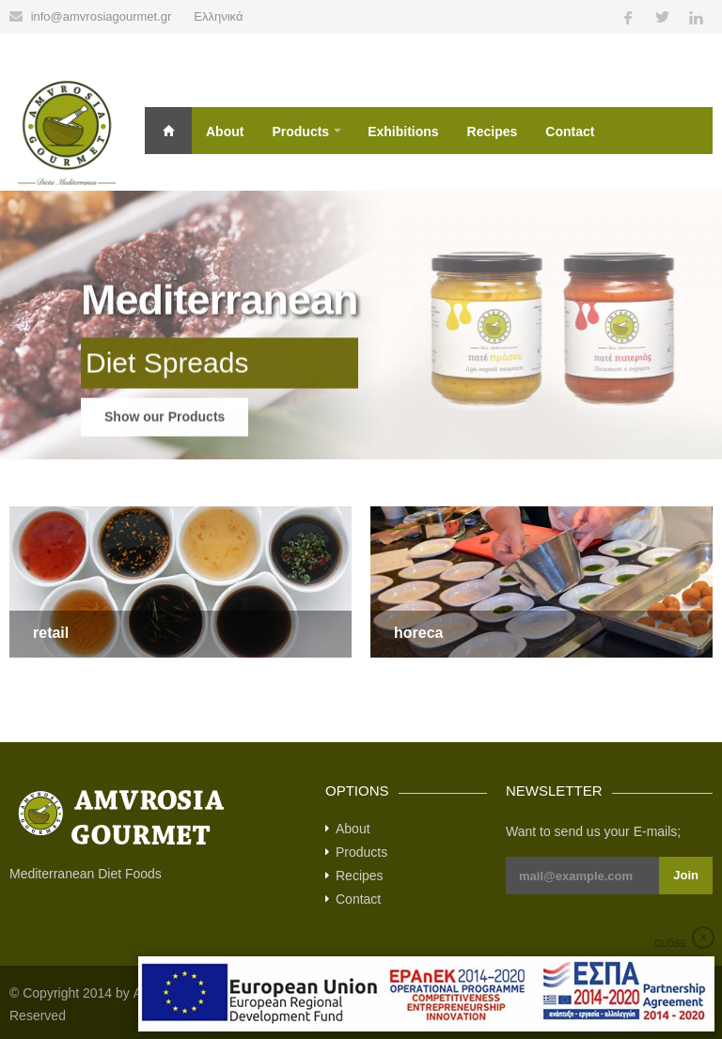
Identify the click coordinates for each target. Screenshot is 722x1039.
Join (685, 875)
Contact (569, 131)
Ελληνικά (218, 16)
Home (168, 130)
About (224, 131)
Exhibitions (403, 131)
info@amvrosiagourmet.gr (101, 16)
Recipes (492, 131)
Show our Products (164, 434)
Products (300, 131)
